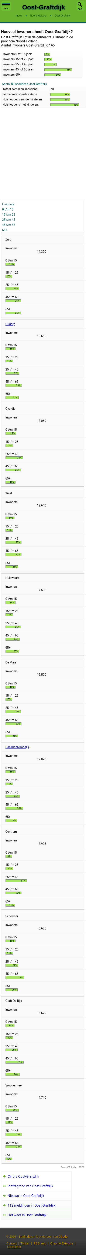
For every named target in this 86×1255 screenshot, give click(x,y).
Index (19, 15)
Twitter (25, 1243)
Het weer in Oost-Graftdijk (27, 1215)
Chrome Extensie (61, 1243)
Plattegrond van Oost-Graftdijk (30, 1186)
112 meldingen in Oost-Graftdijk (31, 1205)
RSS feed (40, 1243)
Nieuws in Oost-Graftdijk (26, 1196)
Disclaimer (14, 1247)
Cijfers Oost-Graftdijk (23, 1176)
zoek (80, 8)
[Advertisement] (40, 157)
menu (6, 6)
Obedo (63, 1236)
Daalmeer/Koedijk (17, 747)
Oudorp (10, 324)
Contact (11, 1243)
